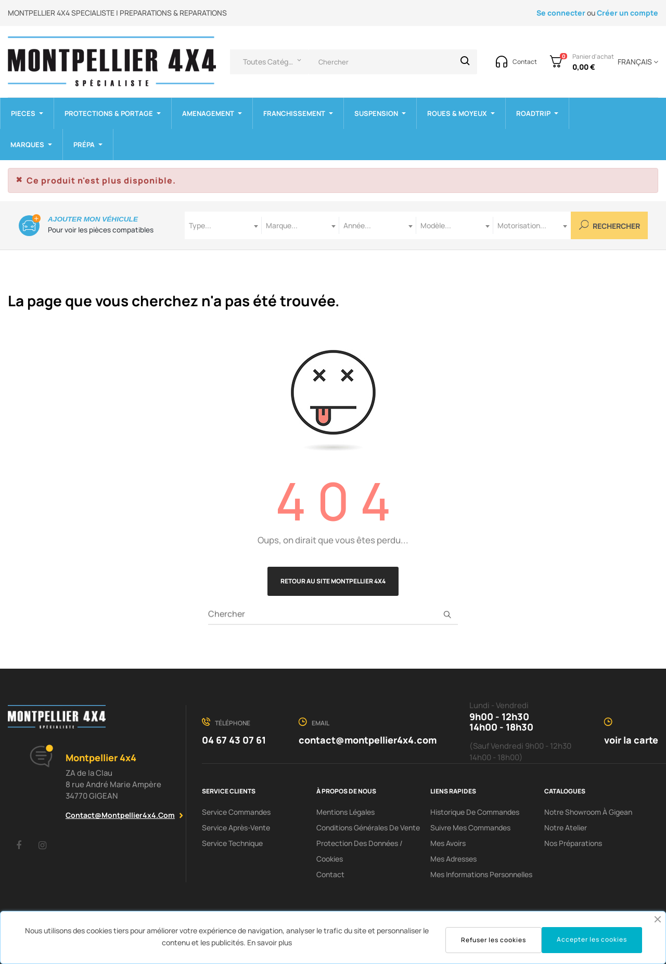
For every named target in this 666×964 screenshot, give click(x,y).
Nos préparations (573, 843)
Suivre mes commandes (470, 827)
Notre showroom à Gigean (588, 812)
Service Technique (232, 843)
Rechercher (610, 225)
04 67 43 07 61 (234, 740)
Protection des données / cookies (359, 851)
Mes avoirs (448, 843)
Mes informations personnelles (481, 874)
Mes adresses (453, 859)
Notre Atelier (565, 827)
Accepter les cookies (592, 939)
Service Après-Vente (236, 827)
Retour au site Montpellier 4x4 (333, 581)
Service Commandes (236, 812)
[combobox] (223, 225)
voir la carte (631, 740)
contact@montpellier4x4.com (120, 815)
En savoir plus (269, 942)
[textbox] (223, 225)
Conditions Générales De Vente (368, 827)
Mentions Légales (345, 812)
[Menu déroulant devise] (636, 62)
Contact (330, 874)
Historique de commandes (474, 812)
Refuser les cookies (493, 939)
